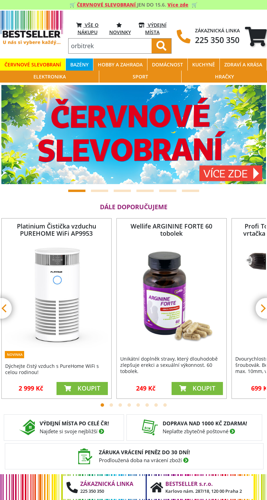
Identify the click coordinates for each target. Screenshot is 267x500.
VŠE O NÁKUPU (87, 28)
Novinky (120, 28)
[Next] (252, 134)
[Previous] (15, 134)
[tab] (256, 37)
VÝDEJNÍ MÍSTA (152, 28)
